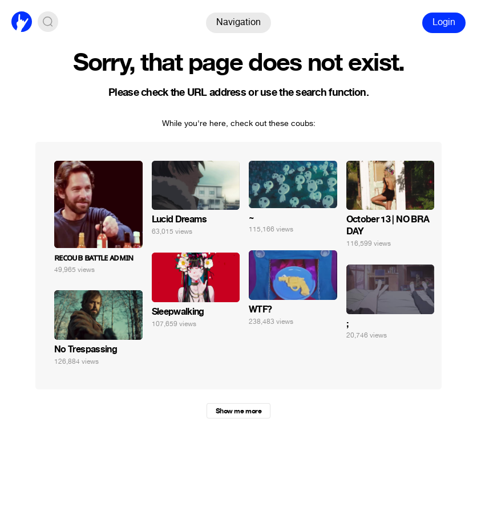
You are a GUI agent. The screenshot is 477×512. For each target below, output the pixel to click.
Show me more (238, 411)
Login (443, 22)
